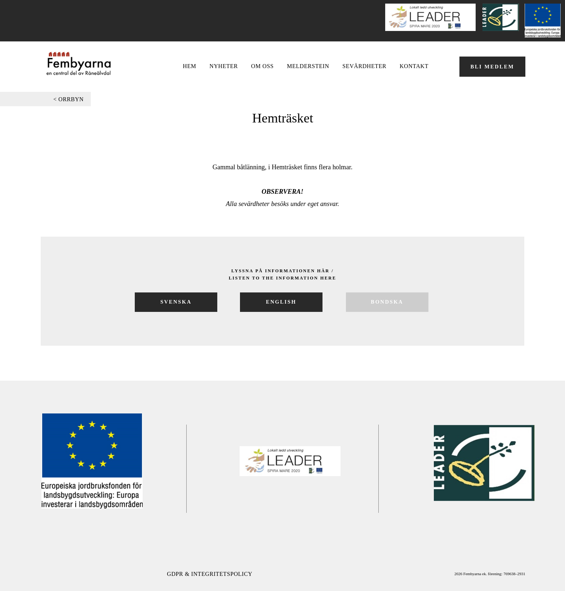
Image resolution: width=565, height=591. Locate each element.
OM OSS (262, 66)
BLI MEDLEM (492, 67)
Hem (189, 66)
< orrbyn (68, 99)
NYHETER (223, 66)
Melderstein (308, 66)
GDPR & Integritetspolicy (209, 574)
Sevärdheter (364, 66)
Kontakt (414, 66)
